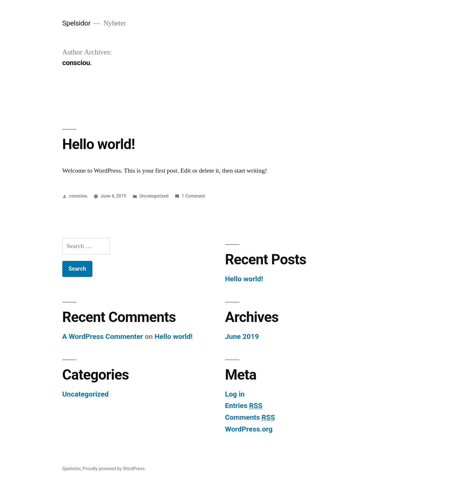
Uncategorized (153, 196)
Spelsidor (76, 23)
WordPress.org (249, 429)
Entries (243, 405)
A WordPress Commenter (102, 336)
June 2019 (242, 336)
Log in (235, 394)
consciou (78, 196)
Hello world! (98, 144)
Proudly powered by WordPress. (114, 468)
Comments (250, 417)
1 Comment (193, 196)
